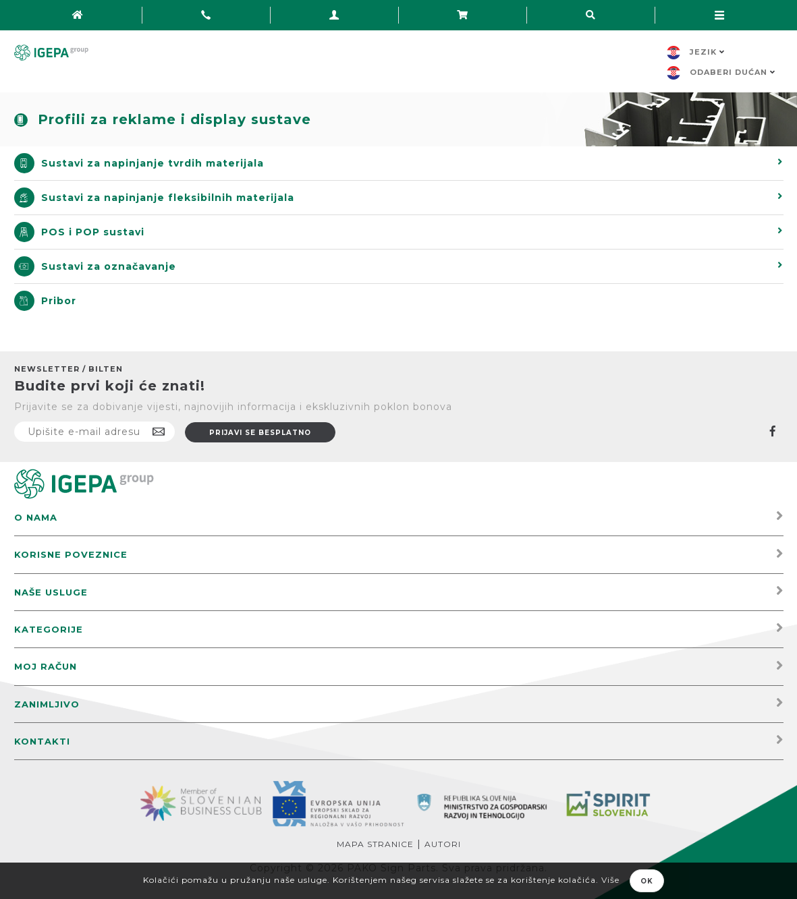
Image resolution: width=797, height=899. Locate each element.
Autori (442, 844)
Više (610, 880)
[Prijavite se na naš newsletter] (94, 432)
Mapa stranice (375, 844)
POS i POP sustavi (92, 232)
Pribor (58, 301)
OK (646, 881)
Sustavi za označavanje (108, 266)
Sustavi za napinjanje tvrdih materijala (152, 163)
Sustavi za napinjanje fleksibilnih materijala (167, 198)
